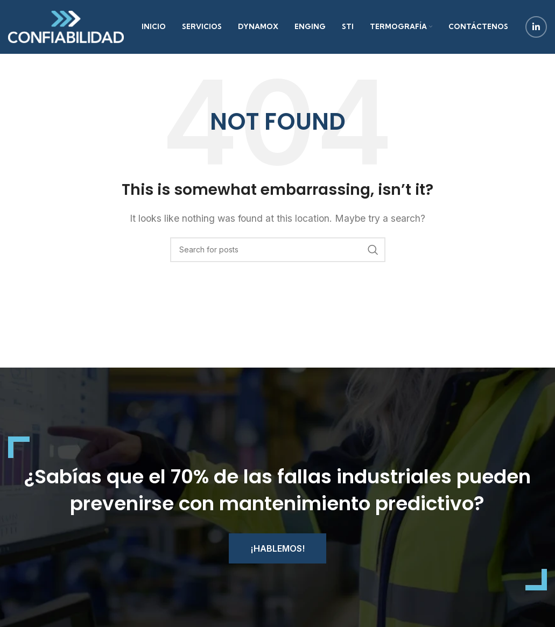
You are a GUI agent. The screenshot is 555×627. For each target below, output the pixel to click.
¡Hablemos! (277, 548)
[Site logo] (66, 25)
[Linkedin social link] (536, 27)
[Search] (277, 249)
